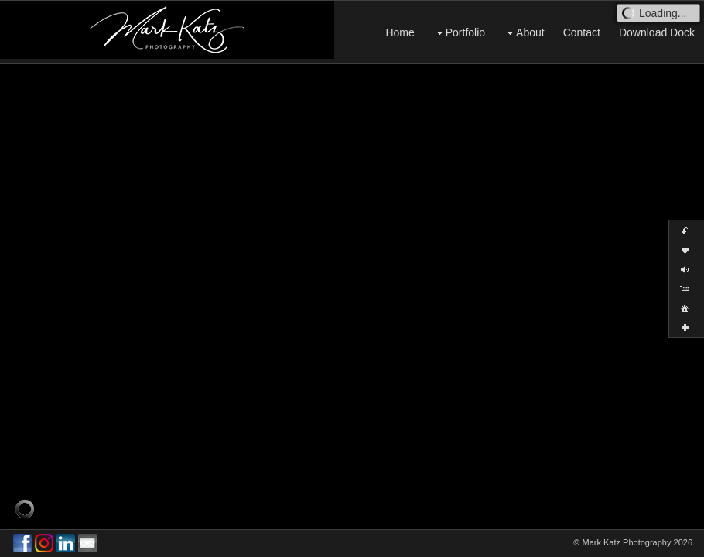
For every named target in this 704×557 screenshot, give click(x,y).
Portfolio (459, 32)
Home (399, 32)
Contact (581, 32)
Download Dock (657, 32)
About (524, 32)
